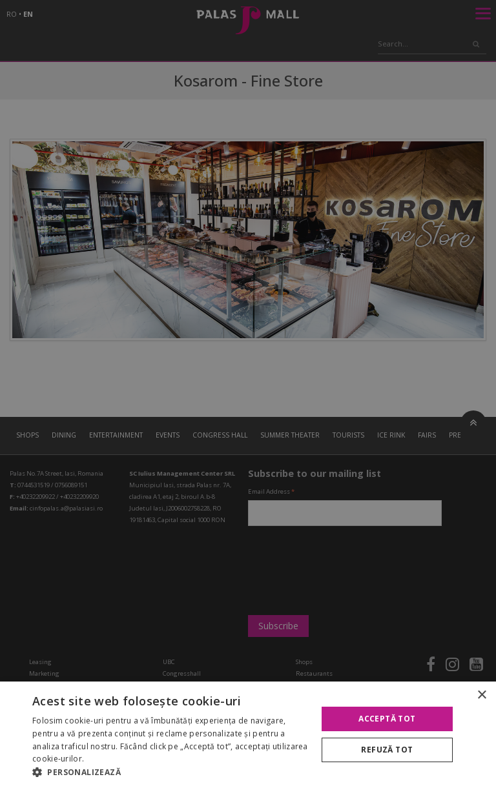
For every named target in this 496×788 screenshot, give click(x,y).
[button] (170, 771)
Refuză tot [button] (387, 749)
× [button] (481, 695)
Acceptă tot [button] (386, 718)
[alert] (248, 394)
